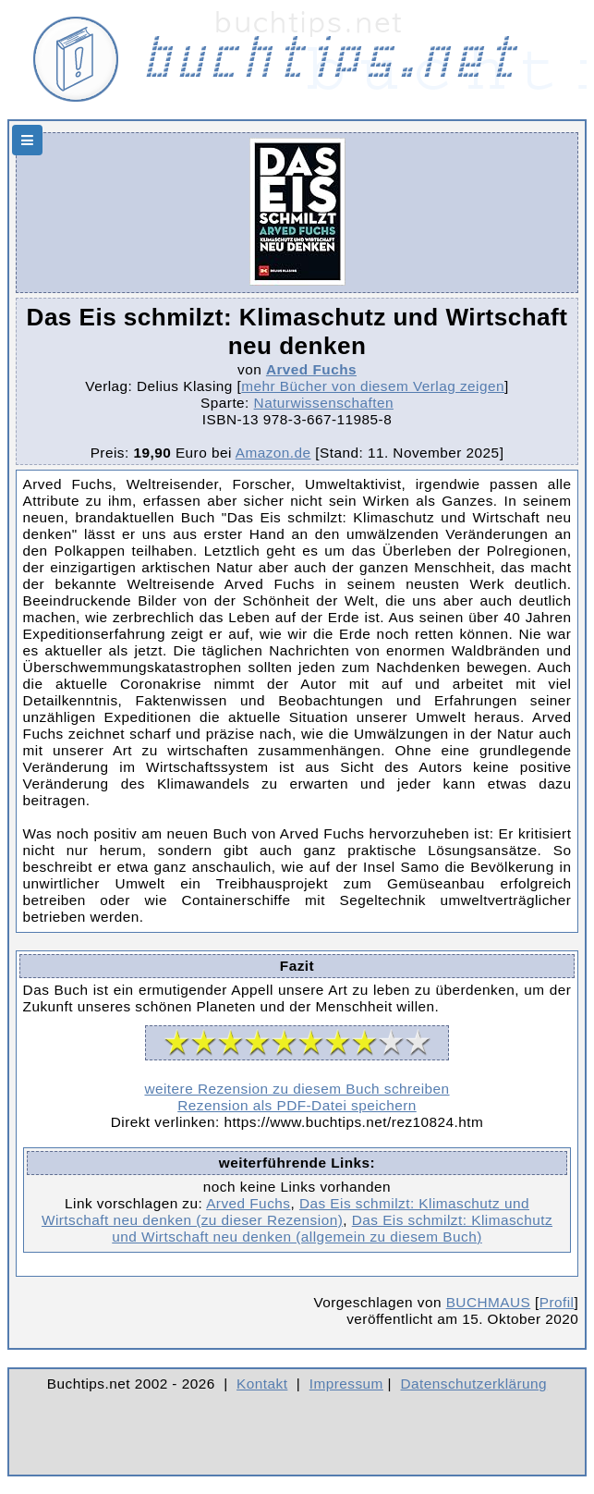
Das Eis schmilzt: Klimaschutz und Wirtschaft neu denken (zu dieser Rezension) (285, 1211)
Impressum (346, 1383)
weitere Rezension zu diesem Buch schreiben (296, 1088)
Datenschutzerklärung (474, 1383)
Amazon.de (273, 452)
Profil (557, 1302)
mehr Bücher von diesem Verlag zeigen (372, 386)
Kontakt (261, 1383)
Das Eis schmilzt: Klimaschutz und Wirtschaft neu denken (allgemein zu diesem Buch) (332, 1228)
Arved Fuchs (311, 369)
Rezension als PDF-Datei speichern (297, 1105)
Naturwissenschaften (324, 402)
